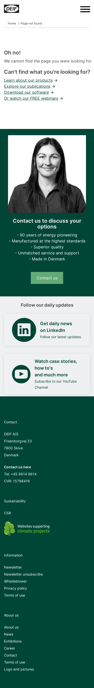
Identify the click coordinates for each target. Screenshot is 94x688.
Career (9, 648)
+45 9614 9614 (24, 474)
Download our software (26, 92)
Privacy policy (15, 588)
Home (12, 23)
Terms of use (14, 595)
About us (11, 627)
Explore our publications (27, 86)
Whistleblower (15, 581)
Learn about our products (28, 80)
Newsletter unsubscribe (23, 574)
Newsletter (13, 567)
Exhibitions (13, 641)
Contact (10, 655)
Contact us (47, 277)
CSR (7, 513)
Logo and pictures (19, 669)
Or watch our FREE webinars (31, 98)
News (8, 634)
